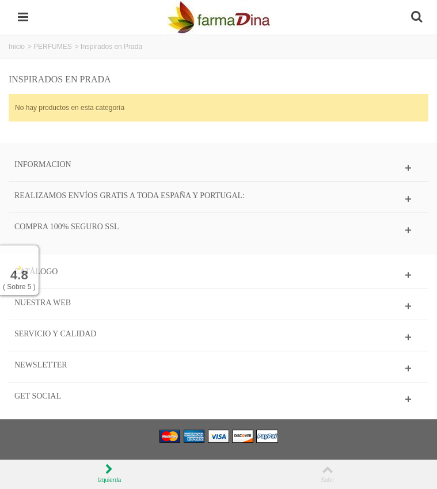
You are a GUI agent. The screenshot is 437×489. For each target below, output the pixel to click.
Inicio (17, 47)
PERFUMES (52, 47)
